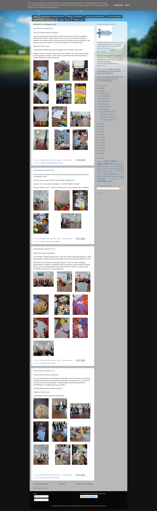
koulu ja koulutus (108, 168)
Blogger (103, 506)
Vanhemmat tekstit (84, 484)
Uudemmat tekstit (40, 484)
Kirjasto (42, 241)
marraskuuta (105, 96)
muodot (104, 172)
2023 (100, 126)
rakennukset (100, 174)
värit (122, 178)
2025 (100, 91)
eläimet (49, 163)
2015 (100, 148)
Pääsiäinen (121, 161)
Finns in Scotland (102, 69)
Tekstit (37, 496)
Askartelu (43, 163)
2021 (100, 132)
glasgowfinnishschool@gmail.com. (107, 63)
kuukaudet (100, 170)
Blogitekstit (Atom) (42, 488)
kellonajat (116, 166)
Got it (127, 5)
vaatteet (114, 176)
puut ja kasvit (119, 172)
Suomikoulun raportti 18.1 (43, 170)
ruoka (105, 174)
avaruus (121, 164)
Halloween (100, 161)
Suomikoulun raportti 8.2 (43, 28)
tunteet (109, 176)
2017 (100, 142)
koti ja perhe (44, 478)
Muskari (54, 163)
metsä (99, 172)
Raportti (60, 163)
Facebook (104, 65)
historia (111, 166)
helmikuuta (104, 109)
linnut (111, 170)
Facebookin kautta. (104, 52)
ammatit (116, 164)
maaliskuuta (104, 106)
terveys (104, 176)
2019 (100, 137)
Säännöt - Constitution (74, 16)
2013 (100, 153)
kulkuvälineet (120, 168)
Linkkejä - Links (78, 20)
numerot (110, 172)
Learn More (118, 5)
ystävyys (109, 181)
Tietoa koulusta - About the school (52, 16)
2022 (100, 129)
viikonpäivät (120, 176)
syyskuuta (104, 101)
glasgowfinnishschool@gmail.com (107, 50)
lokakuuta (104, 98)
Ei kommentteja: (68, 160)
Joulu (48, 363)
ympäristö (101, 181)
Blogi (35, 16)
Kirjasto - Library (64, 20)
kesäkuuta (104, 104)
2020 (100, 134)
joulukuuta (104, 93)
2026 (100, 88)
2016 (100, 145)
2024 (100, 124)
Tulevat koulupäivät (114, 16)
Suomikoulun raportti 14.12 (44, 249)
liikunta (51, 478)
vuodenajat (101, 178)
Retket (100, 163)
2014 (100, 150)
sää (122, 174)
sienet (119, 174)
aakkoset (108, 163)
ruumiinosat (112, 174)
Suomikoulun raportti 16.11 (44, 371)
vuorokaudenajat (113, 178)
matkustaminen (119, 170)
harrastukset (106, 166)
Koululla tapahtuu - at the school (44, 20)
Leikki (47, 241)
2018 (100, 140)
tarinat (99, 176)
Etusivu (62, 484)
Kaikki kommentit (40, 500)
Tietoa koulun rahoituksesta (95, 16)
